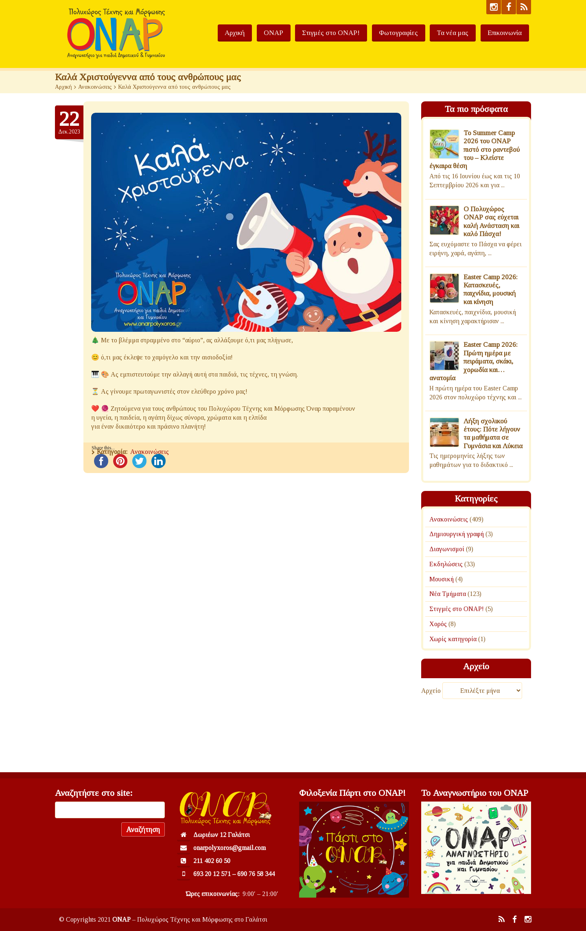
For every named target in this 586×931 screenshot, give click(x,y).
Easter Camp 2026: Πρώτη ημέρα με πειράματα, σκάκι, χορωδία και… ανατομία (473, 361)
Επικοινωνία (507, 33)
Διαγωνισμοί (446, 548)
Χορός (438, 623)
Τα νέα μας (459, 33)
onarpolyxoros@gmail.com (229, 847)
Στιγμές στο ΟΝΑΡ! (346, 33)
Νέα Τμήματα (447, 593)
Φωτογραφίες (409, 33)
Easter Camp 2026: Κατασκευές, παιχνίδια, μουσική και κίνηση (491, 289)
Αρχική (258, 33)
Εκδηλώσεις (446, 564)
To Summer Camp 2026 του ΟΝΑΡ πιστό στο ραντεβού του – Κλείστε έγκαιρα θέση (474, 149)
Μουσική (441, 579)
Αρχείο (431, 690)
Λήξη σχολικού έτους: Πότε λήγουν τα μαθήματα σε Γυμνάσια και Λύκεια (493, 433)
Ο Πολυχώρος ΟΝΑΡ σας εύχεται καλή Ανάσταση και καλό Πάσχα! (491, 221)
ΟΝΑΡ (292, 33)
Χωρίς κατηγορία (453, 638)
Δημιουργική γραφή (456, 533)
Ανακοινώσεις (95, 87)
